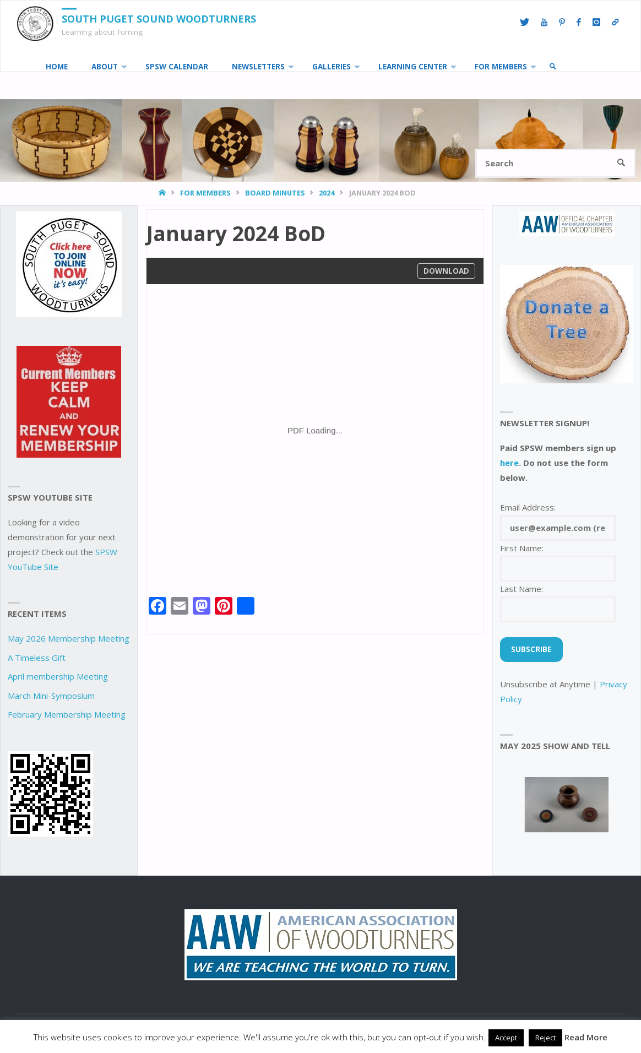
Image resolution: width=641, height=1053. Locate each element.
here (509, 462)
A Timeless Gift (37, 657)
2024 (326, 193)
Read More (585, 1037)
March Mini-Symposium (51, 695)
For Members (205, 193)
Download (446, 271)
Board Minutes (275, 193)
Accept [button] (506, 1038)
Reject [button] (545, 1038)
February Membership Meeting (67, 714)
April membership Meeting (58, 676)
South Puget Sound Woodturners (159, 18)
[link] (553, 67)
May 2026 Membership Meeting (68, 638)
